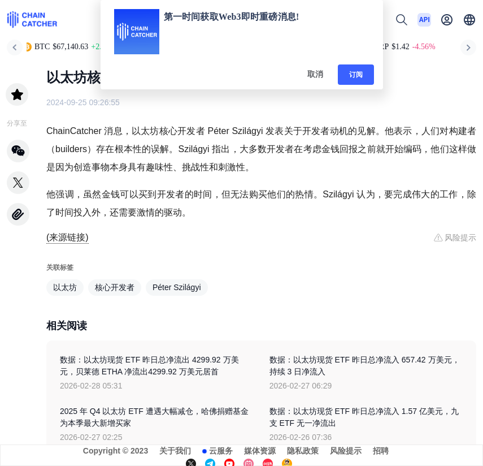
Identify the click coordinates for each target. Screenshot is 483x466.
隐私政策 (303, 450)
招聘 (381, 450)
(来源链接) (67, 237)
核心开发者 (114, 287)
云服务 (221, 450)
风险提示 (346, 450)
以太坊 (65, 287)
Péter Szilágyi (177, 287)
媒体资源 (260, 450)
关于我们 (175, 450)
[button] (469, 20)
